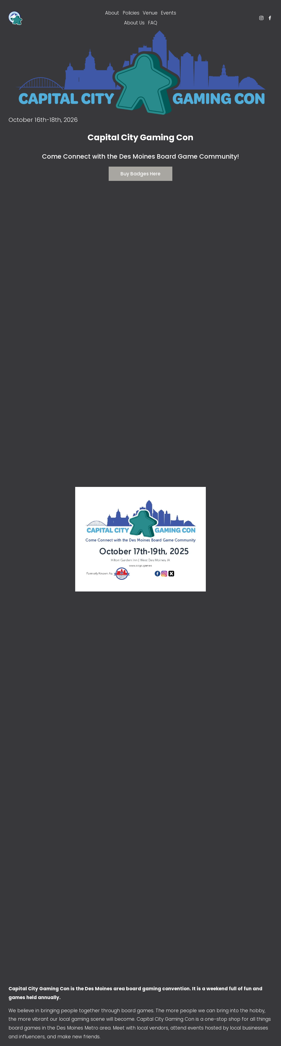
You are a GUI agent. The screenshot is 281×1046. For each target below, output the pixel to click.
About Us (134, 22)
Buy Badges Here (140, 173)
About (112, 13)
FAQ (152, 22)
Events (168, 13)
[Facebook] (269, 18)
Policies (131, 13)
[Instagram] (261, 18)
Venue (150, 13)
